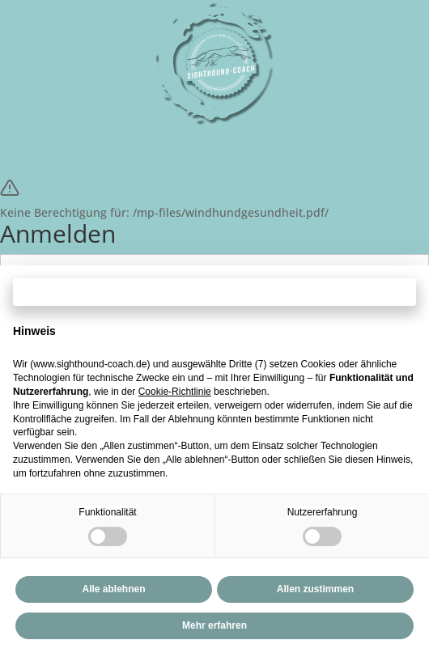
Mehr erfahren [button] (214, 625)
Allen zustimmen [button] (315, 589)
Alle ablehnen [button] (113, 589)
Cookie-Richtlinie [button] (174, 391)
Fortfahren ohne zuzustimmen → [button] (214, 292)
